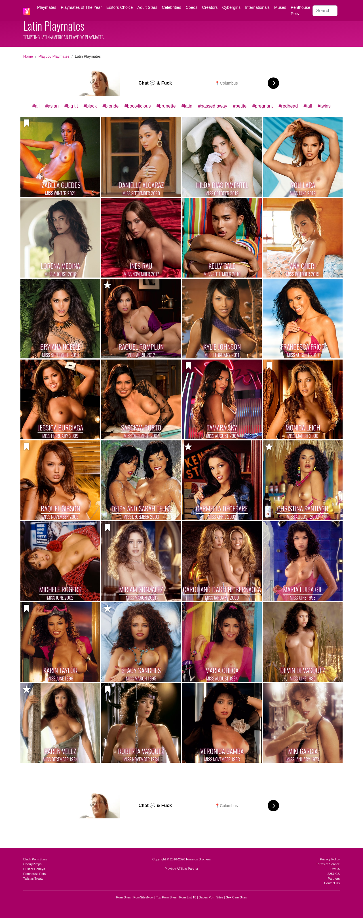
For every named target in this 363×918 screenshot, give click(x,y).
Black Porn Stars (35, 859)
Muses (280, 7)
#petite (239, 106)
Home (28, 56)
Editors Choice (119, 7)
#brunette (166, 106)
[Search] (325, 10)
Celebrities (171, 7)
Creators (210, 7)
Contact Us (332, 883)
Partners (334, 878)
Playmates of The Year (81, 7)
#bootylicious (137, 106)
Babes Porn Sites (211, 897)
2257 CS (333, 873)
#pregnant (262, 106)
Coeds (192, 7)
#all (35, 106)
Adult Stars (147, 7)
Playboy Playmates (54, 56)
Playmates (46, 7)
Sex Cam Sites (236, 897)
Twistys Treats (33, 878)
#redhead (288, 106)
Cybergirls (231, 7)
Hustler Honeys (34, 869)
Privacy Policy (330, 859)
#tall (308, 106)
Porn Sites (123, 897)
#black (90, 106)
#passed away (212, 106)
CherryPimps (32, 864)
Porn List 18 (187, 897)
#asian (52, 106)
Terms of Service (328, 864)
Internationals (257, 7)
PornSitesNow (143, 897)
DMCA (335, 869)
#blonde (111, 106)
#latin (187, 106)
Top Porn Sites (166, 897)
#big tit (71, 106)
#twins (324, 106)
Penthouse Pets (300, 10)
